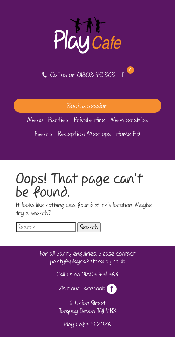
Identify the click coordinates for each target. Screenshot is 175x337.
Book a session (87, 106)
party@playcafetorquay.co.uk (87, 261)
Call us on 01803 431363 (82, 75)
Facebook (99, 288)
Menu (35, 120)
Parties (58, 120)
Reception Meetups (84, 134)
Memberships (129, 120)
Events (44, 134)
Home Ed (128, 134)
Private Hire (89, 120)
